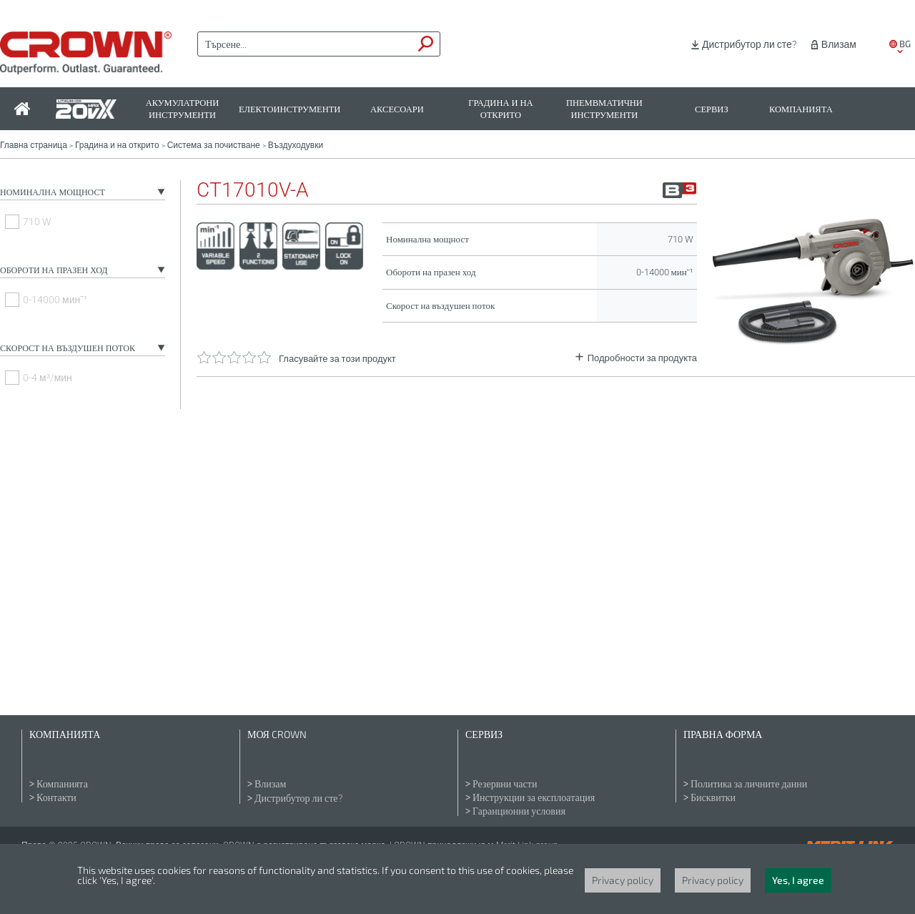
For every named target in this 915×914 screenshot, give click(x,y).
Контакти (56, 797)
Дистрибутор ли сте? (749, 44)
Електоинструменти (289, 109)
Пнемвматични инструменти (604, 108)
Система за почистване (213, 145)
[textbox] (305, 44)
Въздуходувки (295, 145)
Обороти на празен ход (53, 270)
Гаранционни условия (519, 811)
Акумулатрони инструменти (182, 108)
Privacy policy (622, 880)
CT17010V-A (253, 190)
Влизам (838, 44)
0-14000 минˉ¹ (55, 299)
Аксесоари (397, 109)
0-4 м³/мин (47, 377)
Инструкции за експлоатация (534, 797)
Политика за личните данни (749, 784)
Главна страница (33, 145)
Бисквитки (713, 797)
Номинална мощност (52, 192)
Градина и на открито (500, 108)
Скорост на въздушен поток (67, 348)
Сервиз (711, 109)
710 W (37, 221)
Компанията (801, 109)
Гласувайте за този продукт (337, 358)
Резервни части (505, 784)
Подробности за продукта (642, 358)
